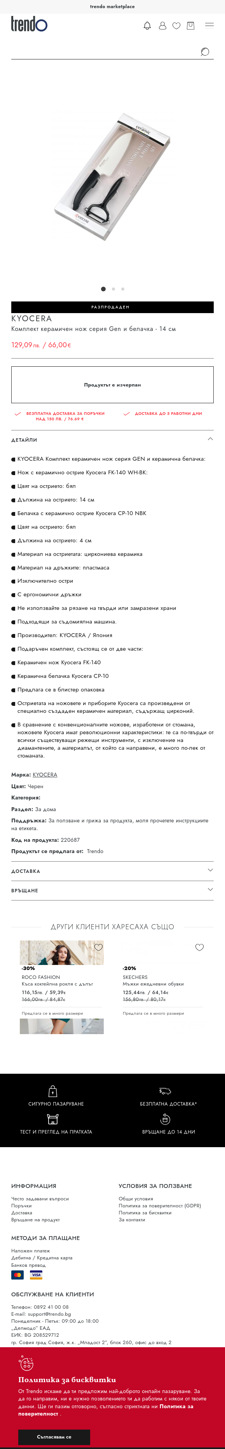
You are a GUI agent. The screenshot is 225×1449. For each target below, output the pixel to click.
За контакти (132, 1219)
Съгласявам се (54, 1436)
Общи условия (136, 1198)
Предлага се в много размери (52, 1013)
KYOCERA (45, 774)
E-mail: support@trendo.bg (41, 1314)
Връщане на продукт (35, 1219)
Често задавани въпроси (40, 1198)
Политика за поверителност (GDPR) (160, 1205)
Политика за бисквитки (145, 1212)
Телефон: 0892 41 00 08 (40, 1307)
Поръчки (21, 1205)
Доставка (21, 1212)
